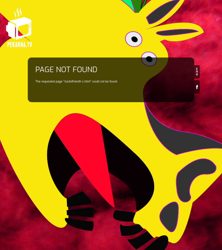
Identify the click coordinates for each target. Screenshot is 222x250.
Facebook (197, 87)
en (197, 71)
